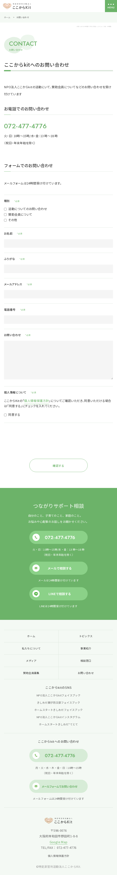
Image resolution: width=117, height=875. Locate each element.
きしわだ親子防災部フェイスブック (58, 702)
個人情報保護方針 (36, 401)
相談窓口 (85, 661)
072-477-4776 (25, 126)
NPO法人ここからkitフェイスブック (58, 695)
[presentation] (58, 447)
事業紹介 (85, 648)
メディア (31, 661)
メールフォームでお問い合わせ (58, 786)
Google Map (59, 842)
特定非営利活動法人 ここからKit (17, 6)
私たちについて (31, 648)
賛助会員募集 (31, 673)
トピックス (86, 636)
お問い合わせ (86, 673)
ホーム (7, 17)
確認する (58, 466)
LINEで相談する (58, 593)
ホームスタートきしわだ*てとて (58, 724)
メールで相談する (58, 568)
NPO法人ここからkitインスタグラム (58, 717)
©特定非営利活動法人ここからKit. (58, 867)
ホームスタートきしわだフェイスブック (58, 710)
